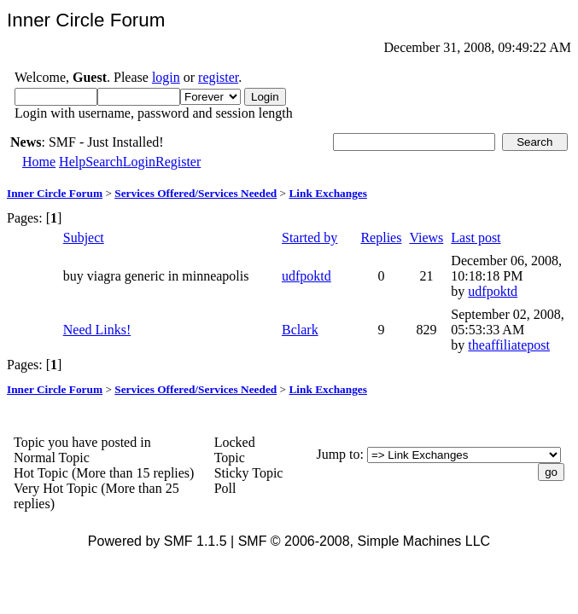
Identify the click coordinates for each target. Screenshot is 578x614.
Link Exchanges (327, 193)
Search (104, 161)
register (218, 77)
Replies (380, 237)
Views (426, 237)
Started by (309, 237)
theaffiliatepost (509, 345)
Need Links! (97, 329)
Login (139, 161)
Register (178, 161)
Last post (475, 237)
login (166, 77)
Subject (83, 237)
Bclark (300, 329)
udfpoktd (306, 276)
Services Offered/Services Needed (195, 193)
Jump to (337, 454)
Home (38, 161)
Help (72, 161)
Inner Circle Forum (54, 193)
